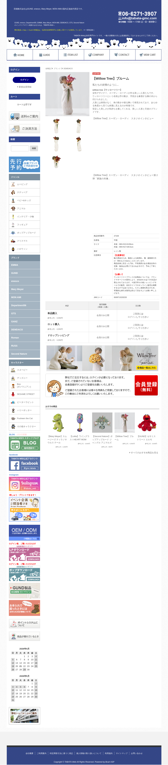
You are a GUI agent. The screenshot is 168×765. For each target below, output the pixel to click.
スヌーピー (22, 370)
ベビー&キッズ (24, 200)
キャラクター (17, 362)
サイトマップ (122, 753)
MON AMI (16, 297)
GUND (14, 273)
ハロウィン (22, 249)
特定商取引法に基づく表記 (61, 753)
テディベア (22, 192)
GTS (13, 313)
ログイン (132, 317)
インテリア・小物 (25, 216)
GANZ (14, 321)
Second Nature (19, 354)
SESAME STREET (26, 394)
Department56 (18, 305)
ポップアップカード (26, 233)
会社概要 (29, 753)
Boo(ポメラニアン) (24, 385)
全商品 (48, 68)
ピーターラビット (25, 402)
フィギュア (22, 224)
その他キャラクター (26, 426)
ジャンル (15, 177)
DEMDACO (68, 68)
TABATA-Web (52, 15)
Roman (15, 337)
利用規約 (109, 753)
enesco (15, 281)
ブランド (57, 68)
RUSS (14, 345)
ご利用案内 (41, 753)
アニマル (21, 208)
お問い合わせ (137, 753)
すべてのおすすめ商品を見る (144, 452)
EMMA (14, 265)
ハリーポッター (24, 410)
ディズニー (22, 378)
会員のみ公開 (103, 315)
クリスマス (22, 241)
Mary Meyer (17, 289)
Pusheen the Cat (25, 418)
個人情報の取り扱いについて (88, 753)
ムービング (22, 184)
